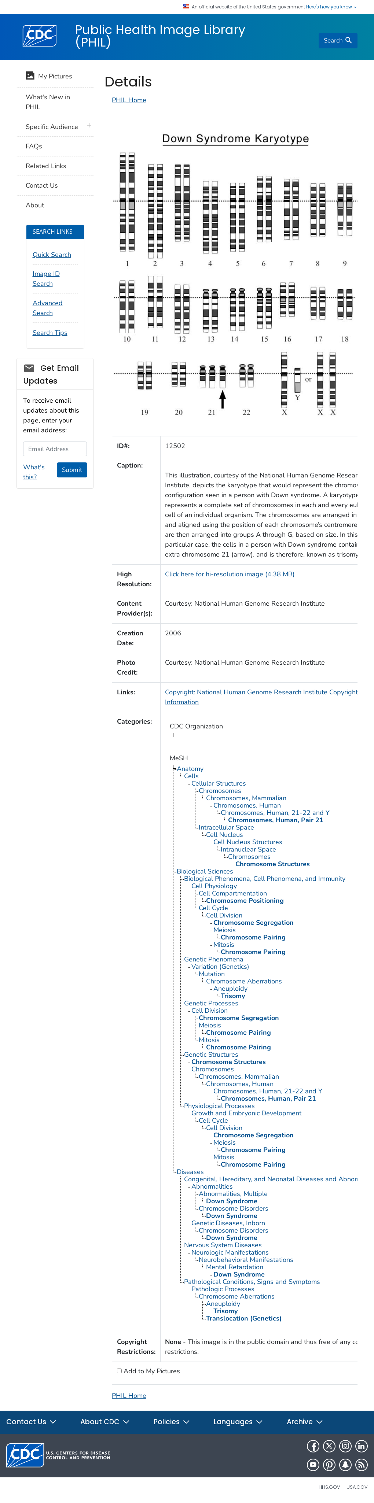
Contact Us (42, 185)
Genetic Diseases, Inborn (228, 1223)
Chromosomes (220, 790)
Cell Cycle (213, 908)
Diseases (190, 1171)
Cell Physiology (214, 886)
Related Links (46, 166)
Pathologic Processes (222, 1289)
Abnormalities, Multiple (233, 1193)
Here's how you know (332, 7)
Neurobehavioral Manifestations (246, 1259)
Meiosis (224, 930)
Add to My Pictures (151, 1371)
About (35, 205)
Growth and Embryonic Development (246, 1113)
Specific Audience (52, 126)
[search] (338, 40)
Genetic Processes (211, 1003)
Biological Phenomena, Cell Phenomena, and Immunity (264, 878)
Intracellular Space (226, 827)
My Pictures (49, 77)
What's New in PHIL (48, 102)
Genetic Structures (211, 1054)
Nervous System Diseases (223, 1245)
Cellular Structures (218, 783)
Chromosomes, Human (247, 805)
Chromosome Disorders (233, 1208)
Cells (191, 776)
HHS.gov (329, 1487)
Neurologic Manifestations (230, 1252)
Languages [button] (238, 1422)
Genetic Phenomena (213, 959)
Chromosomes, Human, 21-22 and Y (275, 812)
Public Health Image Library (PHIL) (160, 35)
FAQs (34, 146)
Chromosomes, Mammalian (246, 798)
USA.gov (357, 1487)
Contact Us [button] (31, 1422)
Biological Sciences (205, 871)
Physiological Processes (219, 1105)
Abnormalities (212, 1186)
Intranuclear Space (248, 849)
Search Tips (50, 332)
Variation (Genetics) (220, 966)
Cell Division (224, 915)
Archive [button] (305, 1422)
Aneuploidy (230, 988)
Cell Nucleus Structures (247, 842)
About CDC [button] (105, 1422)
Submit (72, 470)
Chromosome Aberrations (244, 981)
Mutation (212, 974)
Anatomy (190, 768)
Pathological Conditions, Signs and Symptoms (252, 1281)
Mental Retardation (234, 1267)
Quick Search (52, 254)
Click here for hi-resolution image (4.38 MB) (230, 574)
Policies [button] (172, 1422)
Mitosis (223, 944)
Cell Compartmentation (233, 893)
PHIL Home (129, 100)
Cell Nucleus (224, 834)
